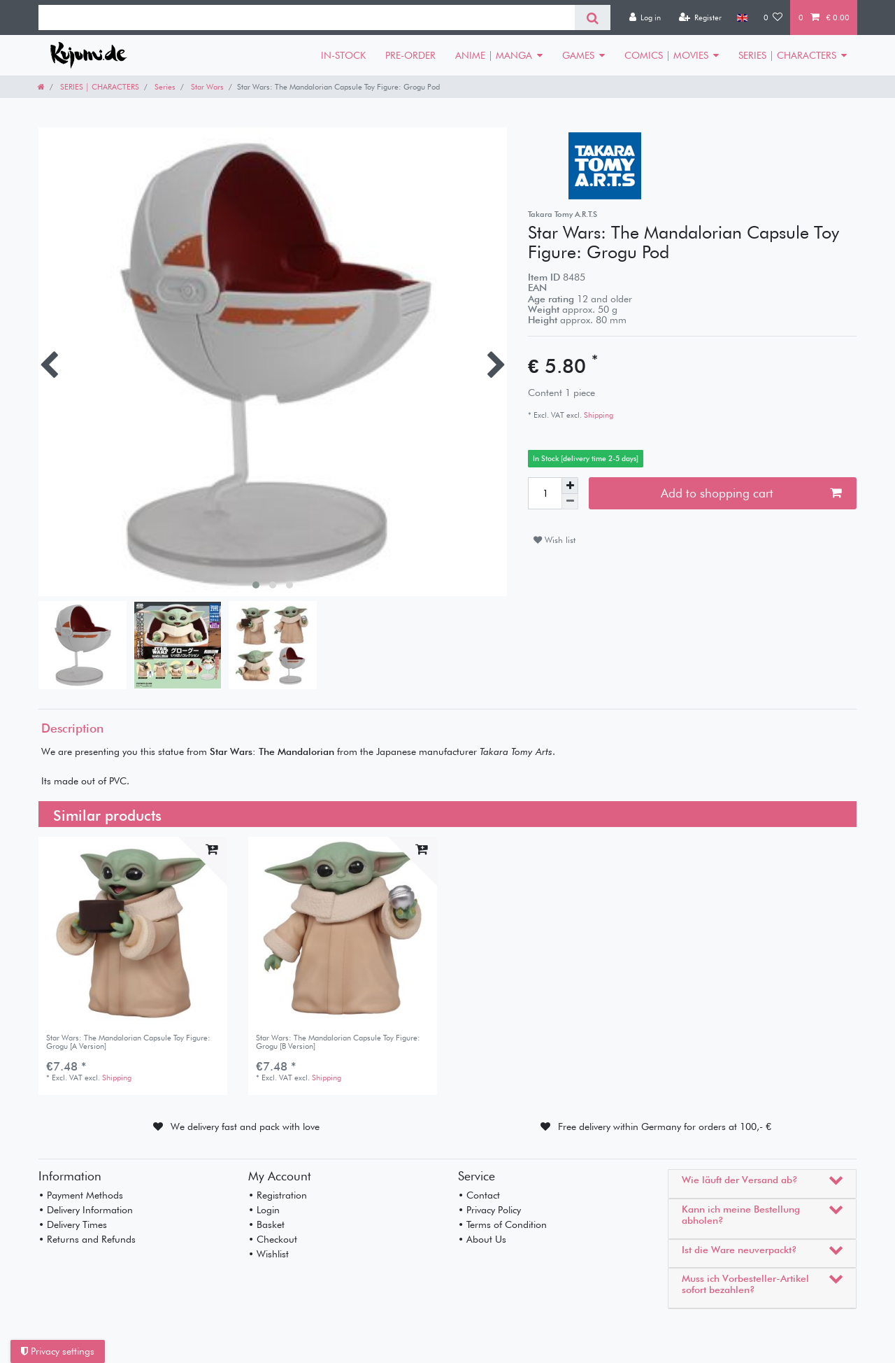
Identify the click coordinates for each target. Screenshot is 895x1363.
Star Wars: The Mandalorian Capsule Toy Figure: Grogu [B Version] (338, 1042)
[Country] (742, 17)
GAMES (578, 55)
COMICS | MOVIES (666, 55)
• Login (264, 1209)
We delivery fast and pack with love (245, 1126)
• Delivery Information (85, 1209)
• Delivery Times (72, 1224)
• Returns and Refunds (87, 1239)
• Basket (266, 1224)
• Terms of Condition (502, 1224)
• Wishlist (268, 1253)
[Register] (700, 17)
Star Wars (206, 87)
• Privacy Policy (489, 1209)
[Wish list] (773, 17)
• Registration (277, 1195)
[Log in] (644, 17)
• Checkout (272, 1239)
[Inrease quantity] (569, 485)
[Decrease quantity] (569, 502)
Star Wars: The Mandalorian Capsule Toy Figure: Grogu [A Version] (128, 1042)
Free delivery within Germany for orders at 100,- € (664, 1126)
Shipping (597, 415)
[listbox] (132, 931)
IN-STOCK (343, 55)
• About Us (482, 1239)
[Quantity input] (544, 493)
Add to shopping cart (751, 493)
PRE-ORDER (410, 55)
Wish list (554, 540)
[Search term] (306, 17)
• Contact (479, 1195)
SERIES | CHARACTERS (787, 55)
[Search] (592, 17)
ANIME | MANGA (493, 55)
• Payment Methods (80, 1195)
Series (164, 87)
